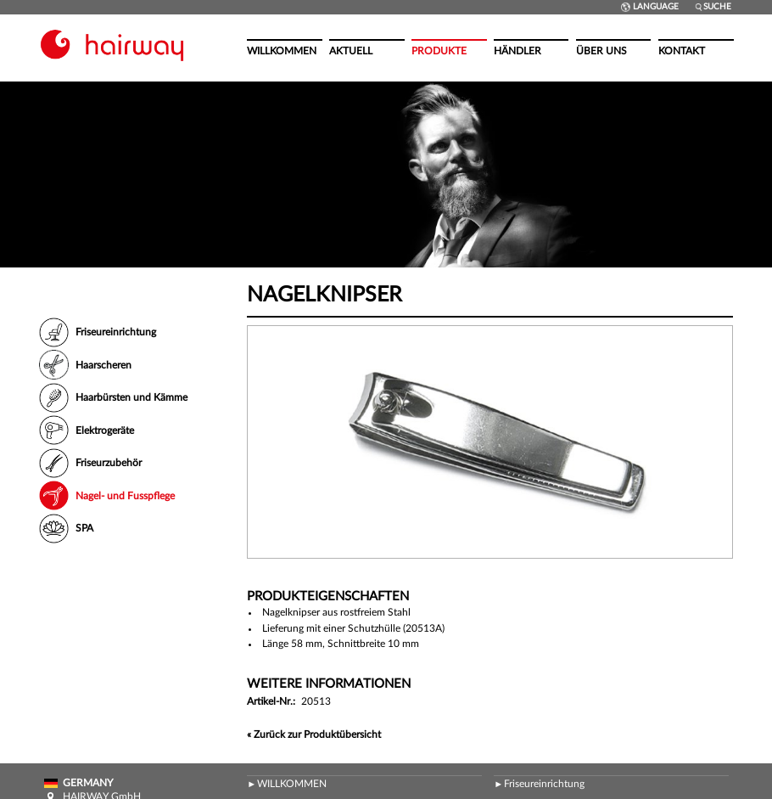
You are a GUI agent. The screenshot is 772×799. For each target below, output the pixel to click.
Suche (712, 7)
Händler (517, 51)
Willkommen (281, 51)
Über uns (601, 51)
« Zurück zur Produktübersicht (314, 734)
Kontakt (681, 51)
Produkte (439, 51)
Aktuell (350, 51)
